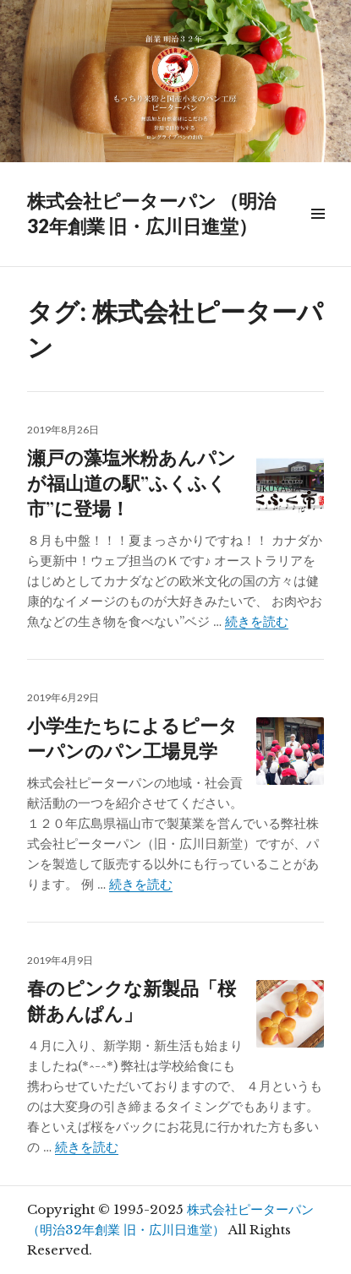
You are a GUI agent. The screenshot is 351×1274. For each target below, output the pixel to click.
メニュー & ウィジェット (317, 232)
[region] (175, 81)
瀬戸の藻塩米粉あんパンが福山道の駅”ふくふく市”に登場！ (131, 482)
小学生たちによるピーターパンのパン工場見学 (132, 737)
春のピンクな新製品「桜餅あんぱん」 (131, 1000)
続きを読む (256, 621)
